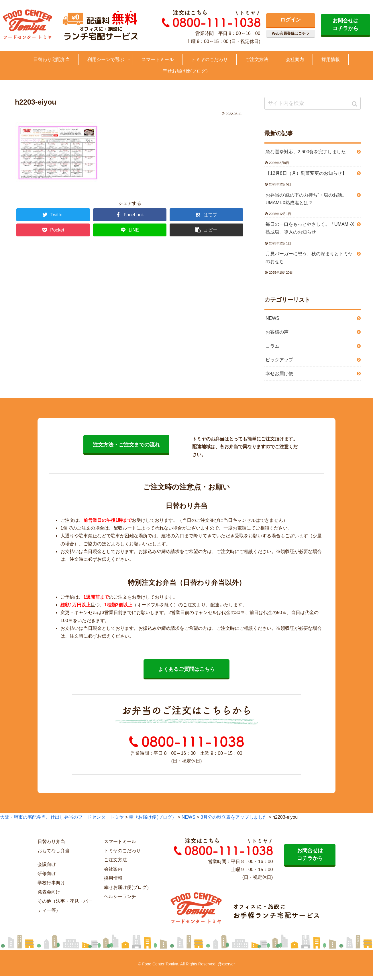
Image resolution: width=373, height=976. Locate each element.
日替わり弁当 (51, 841)
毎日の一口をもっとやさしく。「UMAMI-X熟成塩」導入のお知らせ (310, 228)
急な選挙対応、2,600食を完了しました (306, 151)
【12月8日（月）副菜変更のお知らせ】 (306, 173)
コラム (272, 346)
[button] (355, 104)
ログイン (290, 20)
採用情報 (113, 878)
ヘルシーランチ (120, 896)
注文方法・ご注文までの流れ (126, 445)
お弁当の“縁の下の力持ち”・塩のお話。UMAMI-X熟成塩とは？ (306, 199)
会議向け (47, 864)
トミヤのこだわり (122, 850)
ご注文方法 (115, 859)
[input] (312, 103)
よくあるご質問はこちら (186, 669)
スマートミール (120, 841)
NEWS (272, 318)
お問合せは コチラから (345, 24)
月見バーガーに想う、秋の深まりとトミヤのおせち (309, 257)
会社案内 (113, 869)
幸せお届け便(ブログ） (127, 887)
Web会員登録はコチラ (290, 33)
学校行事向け (51, 882)
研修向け (47, 873)
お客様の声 (277, 332)
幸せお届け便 (279, 373)
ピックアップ (279, 359)
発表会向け (49, 891)
